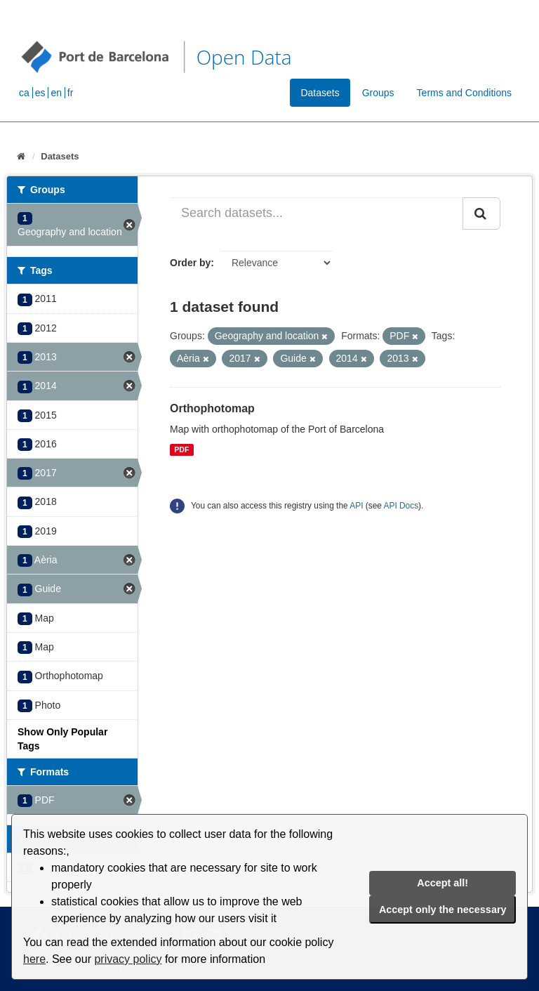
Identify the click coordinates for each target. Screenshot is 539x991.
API (356, 506)
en (56, 92)
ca (24, 92)
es (40, 92)
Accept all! (442, 882)
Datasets (319, 92)
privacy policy (127, 959)
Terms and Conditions (464, 92)
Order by (190, 262)
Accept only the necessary (443, 909)
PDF (181, 449)
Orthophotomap (212, 408)
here (34, 959)
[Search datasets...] (316, 213)
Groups (378, 92)
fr (70, 92)
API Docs (401, 506)
